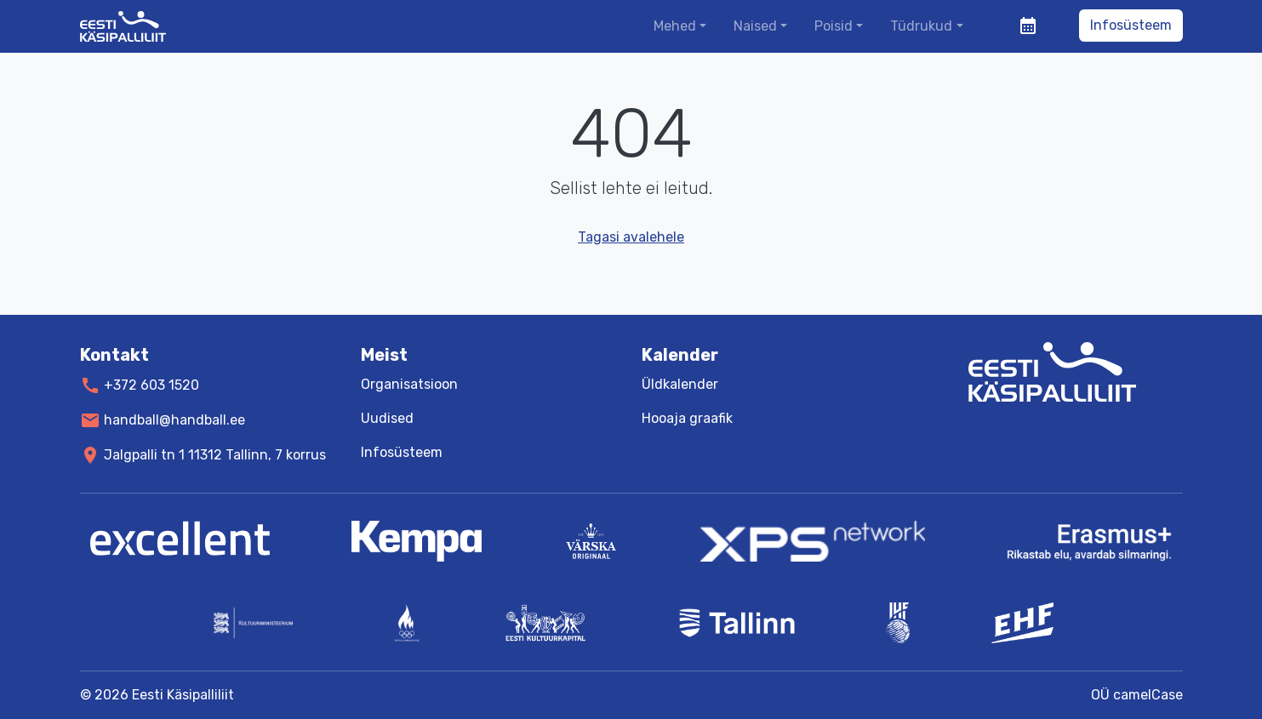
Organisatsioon (409, 384)
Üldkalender (680, 384)
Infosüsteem (1131, 25)
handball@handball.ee (174, 420)
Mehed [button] (675, 26)
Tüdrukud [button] (921, 26)
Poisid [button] (833, 26)
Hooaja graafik (687, 418)
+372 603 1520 (151, 385)
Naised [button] (755, 26)
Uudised (387, 418)
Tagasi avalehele (631, 237)
